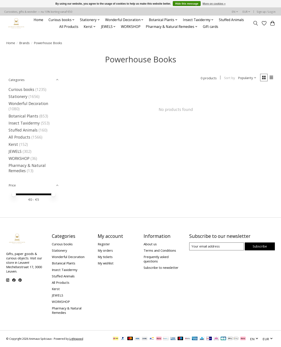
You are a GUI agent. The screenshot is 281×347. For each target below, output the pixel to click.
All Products (68, 26)
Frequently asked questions (156, 259)
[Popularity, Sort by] (247, 78)
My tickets (105, 257)
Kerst (13, 144)
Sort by (229, 78)
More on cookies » (214, 3)
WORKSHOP (130, 26)
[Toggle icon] (255, 23)
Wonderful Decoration (28, 103)
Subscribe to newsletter (161, 267)
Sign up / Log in (266, 12)
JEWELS (15, 151)
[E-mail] (216, 246)
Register (104, 244)
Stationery (18, 96)
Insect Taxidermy (24, 123)
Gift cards (210, 26)
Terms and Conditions (160, 250)
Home (38, 20)
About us (150, 244)
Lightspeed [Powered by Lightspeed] (76, 339)
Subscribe (260, 246)
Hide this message (186, 3)
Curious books (21, 89)
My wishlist (105, 263)
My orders (105, 250)
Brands (24, 43)
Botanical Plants (23, 116)
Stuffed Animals (231, 20)
